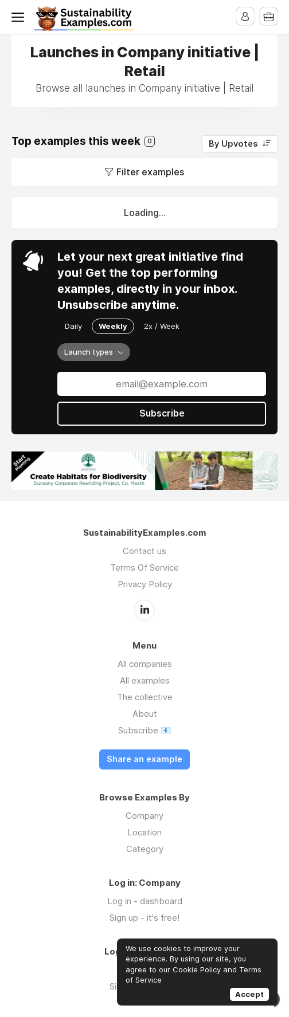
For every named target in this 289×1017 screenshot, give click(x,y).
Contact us (144, 550)
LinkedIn (144, 609)
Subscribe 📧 (144, 729)
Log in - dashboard (144, 900)
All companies (145, 663)
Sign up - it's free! (144, 917)
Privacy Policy (145, 584)
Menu (20, 17)
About (144, 713)
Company (144, 815)
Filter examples (150, 172)
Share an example (144, 758)
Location (144, 831)
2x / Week (161, 326)
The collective (145, 696)
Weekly (113, 326)
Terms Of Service (144, 567)
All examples (145, 679)
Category (144, 848)
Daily (73, 326)
